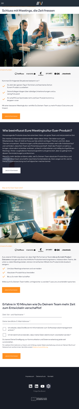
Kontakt (50, 376)
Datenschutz (41, 376)
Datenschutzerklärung (40, 347)
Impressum (30, 376)
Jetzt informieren (11, 116)
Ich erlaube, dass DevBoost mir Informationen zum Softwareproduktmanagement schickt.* (40, 329)
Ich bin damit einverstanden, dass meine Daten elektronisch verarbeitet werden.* (39, 335)
